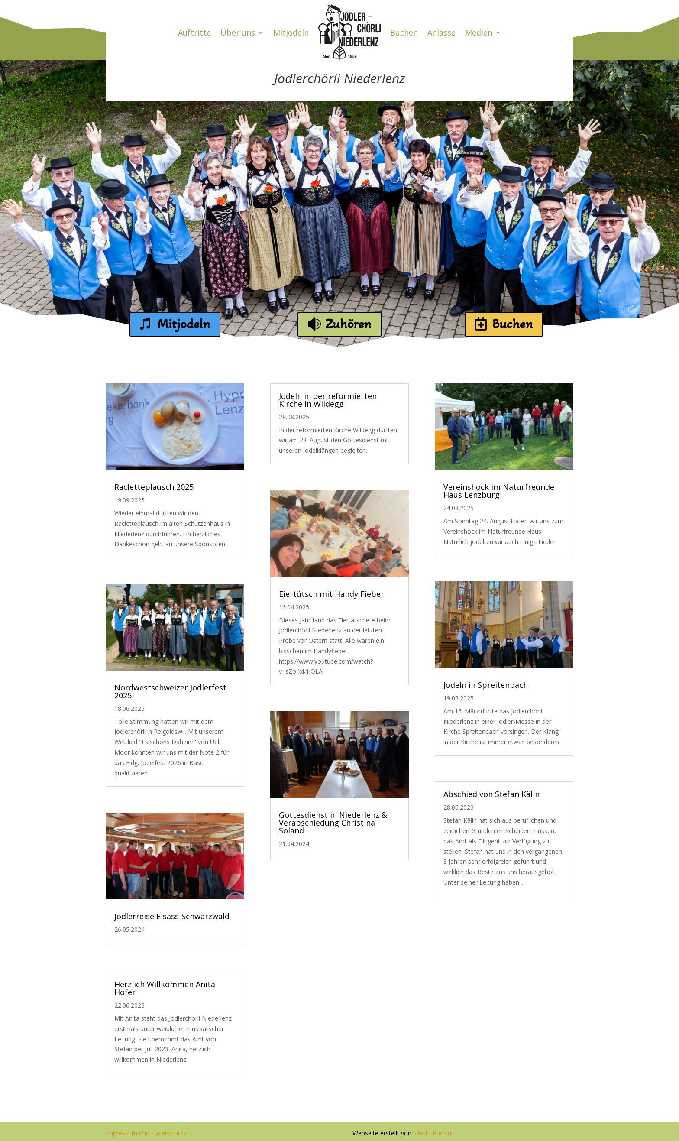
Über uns (237, 32)
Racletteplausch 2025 (154, 487)
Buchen (404, 32)
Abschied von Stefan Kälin (491, 794)
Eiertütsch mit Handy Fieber (331, 594)
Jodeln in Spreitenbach (485, 685)
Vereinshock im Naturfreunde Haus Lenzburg (498, 491)
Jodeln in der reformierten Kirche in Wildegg (328, 400)
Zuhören (348, 324)
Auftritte (194, 32)
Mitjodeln (291, 32)
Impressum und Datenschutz (146, 1133)
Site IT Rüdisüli (433, 1133)
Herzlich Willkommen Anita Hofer (164, 988)
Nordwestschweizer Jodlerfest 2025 (170, 691)
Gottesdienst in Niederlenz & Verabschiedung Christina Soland (333, 823)
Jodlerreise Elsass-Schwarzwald (172, 916)
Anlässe (441, 32)
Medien (478, 32)
